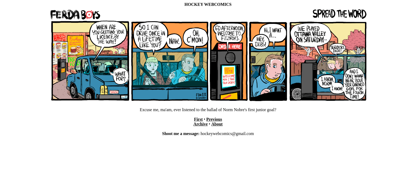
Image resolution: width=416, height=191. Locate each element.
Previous (214, 119)
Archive (200, 124)
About (217, 124)
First (198, 119)
